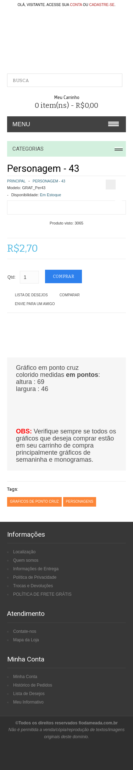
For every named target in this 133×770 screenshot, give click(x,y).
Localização (24, 551)
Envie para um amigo (35, 304)
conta (76, 5)
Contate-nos (24, 631)
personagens (79, 501)
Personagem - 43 (49, 181)
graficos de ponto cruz (34, 501)
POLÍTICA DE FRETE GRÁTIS (42, 594)
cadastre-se (102, 5)
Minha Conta (25, 676)
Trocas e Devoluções (33, 585)
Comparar (70, 295)
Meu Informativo (28, 702)
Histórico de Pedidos (32, 685)
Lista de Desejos (31, 295)
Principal (16, 181)
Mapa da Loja (26, 639)
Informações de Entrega (36, 568)
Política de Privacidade (34, 577)
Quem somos (25, 560)
